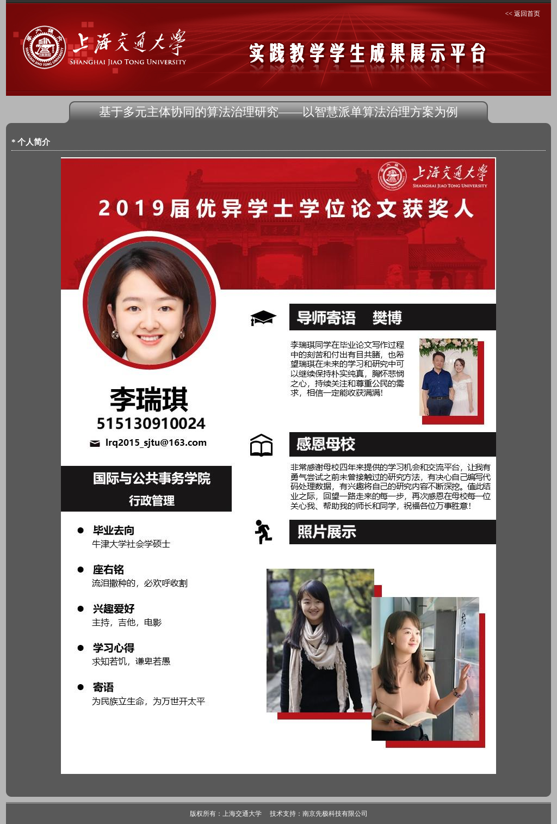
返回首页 (527, 13)
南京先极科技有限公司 (335, 813)
